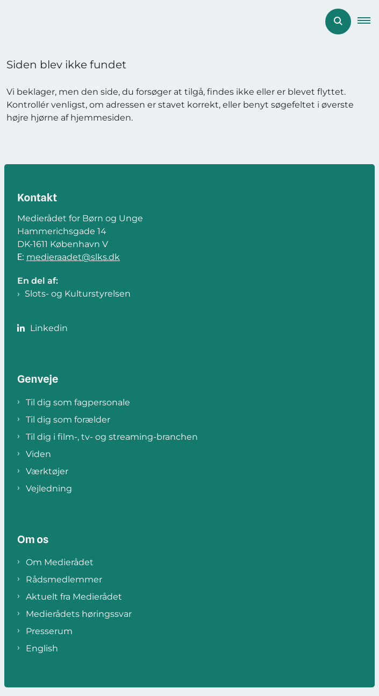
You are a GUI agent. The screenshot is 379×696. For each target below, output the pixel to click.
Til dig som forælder (68, 419)
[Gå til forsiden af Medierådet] (3, 21)
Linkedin (49, 328)
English (42, 648)
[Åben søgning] (338, 21)
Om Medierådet (60, 562)
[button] (368, 21)
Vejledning (49, 488)
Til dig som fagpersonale (78, 402)
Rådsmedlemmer (64, 579)
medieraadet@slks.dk (73, 257)
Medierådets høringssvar (79, 614)
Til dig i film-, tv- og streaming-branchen (112, 437)
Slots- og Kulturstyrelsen (78, 294)
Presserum (49, 631)
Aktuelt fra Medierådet (74, 597)
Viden (38, 454)
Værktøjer (47, 471)
